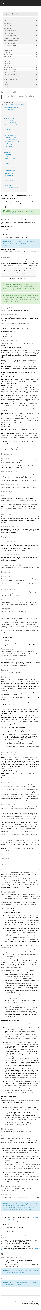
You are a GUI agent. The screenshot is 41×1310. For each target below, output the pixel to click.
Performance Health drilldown (20, 38)
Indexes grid (9, 163)
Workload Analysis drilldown (20, 79)
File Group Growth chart (11, 124)
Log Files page (20, 61)
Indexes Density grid (10, 167)
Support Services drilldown (20, 72)
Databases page (20, 50)
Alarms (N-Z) (20, 28)
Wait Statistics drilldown (20, 40)
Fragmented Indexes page (20, 69)
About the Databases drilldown (12, 107)
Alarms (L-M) (20, 25)
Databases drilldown (20, 45)
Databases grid (9, 109)
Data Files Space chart (11, 131)
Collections (20, 84)
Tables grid (8, 154)
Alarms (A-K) (20, 23)
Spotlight (6, 2)
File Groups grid (9, 120)
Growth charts (9, 150)
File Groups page (20, 54)
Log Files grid (9, 146)
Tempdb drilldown (20, 82)
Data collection (9, 180)
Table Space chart (10, 156)
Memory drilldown (20, 33)
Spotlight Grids (14, 213)
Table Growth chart (10, 158)
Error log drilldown (20, 77)
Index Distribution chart (11, 168)
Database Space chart (11, 114)
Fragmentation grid (10, 170)
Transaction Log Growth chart (13, 141)
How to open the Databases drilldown (14, 104)
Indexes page (20, 65)
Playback (8, 189)
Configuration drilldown (20, 74)
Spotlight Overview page (20, 30)
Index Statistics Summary (12, 165)
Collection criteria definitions (12, 182)
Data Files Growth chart (11, 133)
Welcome (20, 18)
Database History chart (11, 116)
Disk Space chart (9, 175)
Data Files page (20, 56)
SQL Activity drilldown (20, 35)
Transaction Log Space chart (12, 139)
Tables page (20, 63)
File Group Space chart (11, 122)
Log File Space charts (11, 148)
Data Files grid (9, 129)
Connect (20, 20)
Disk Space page (20, 67)
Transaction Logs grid (11, 137)
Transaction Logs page (20, 59)
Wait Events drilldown (20, 43)
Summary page (20, 52)
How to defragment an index (12, 187)
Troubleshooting (20, 87)
